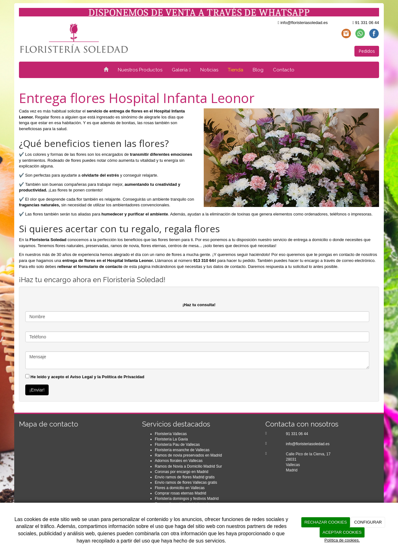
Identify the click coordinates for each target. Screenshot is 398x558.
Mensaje (197, 360)
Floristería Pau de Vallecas (177, 444)
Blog (258, 70)
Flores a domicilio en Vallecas (180, 488)
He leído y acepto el (84, 376)
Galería (181, 70)
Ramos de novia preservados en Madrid (188, 455)
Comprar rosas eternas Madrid (180, 493)
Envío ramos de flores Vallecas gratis (186, 482)
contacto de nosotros (358, 254)
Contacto (283, 70)
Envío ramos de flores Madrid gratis (184, 477)
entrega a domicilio (310, 239)
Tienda (235, 70)
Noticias (209, 70)
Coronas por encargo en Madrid (181, 472)
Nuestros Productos (140, 70)
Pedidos (367, 51)
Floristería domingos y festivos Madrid (187, 498)
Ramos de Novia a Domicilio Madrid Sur (188, 466)
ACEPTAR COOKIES (342, 532)
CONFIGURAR (368, 522)
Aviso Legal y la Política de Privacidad (107, 376)
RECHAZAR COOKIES (326, 522)
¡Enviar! (37, 389)
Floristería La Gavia (171, 439)
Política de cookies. (342, 540)
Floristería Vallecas (171, 434)
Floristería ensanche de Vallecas (182, 450)
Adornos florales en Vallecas (178, 460)
